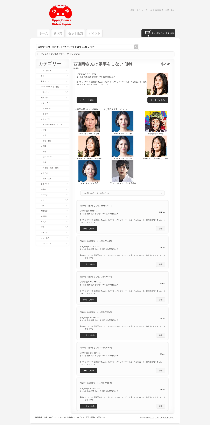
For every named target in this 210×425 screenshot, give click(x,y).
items (171, 33)
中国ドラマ (46, 81)
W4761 (77, 54)
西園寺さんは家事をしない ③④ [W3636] (96, 348)
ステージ (46, 195)
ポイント (94, 33)
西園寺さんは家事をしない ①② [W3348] (96, 383)
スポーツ (46, 200)
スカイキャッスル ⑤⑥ (89, 183)
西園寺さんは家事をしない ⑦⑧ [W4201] (96, 277)
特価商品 (38, 417)
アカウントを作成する (154, 10)
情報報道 (46, 216)
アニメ (45, 222)
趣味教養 (46, 211)
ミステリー (47, 119)
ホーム (43, 33)
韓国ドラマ (46, 233)
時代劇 (45, 173)
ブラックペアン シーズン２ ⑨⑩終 (122, 183)
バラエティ (46, 92)
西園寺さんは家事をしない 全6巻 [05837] (96, 206)
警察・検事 (47, 141)
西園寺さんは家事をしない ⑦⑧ (155, 158)
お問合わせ (100, 417)
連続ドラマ (59, 54)
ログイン (139, 10)
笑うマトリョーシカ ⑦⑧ (89, 134)
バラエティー (47, 71)
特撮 (44, 130)
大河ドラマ (47, 157)
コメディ (46, 103)
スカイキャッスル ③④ (122, 158)
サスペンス (47, 108)
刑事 (44, 146)
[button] (157, 100)
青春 (44, 135)
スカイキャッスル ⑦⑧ (122, 134)
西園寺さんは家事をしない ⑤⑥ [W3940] (96, 312)
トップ (40, 54)
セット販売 (75, 33)
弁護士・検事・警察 (51, 168)
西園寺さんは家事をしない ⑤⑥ (89, 158)
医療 (44, 152)
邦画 (44, 227)
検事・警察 (47, 179)
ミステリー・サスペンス (52, 125)
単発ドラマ (46, 184)
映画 (44, 76)
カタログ (48, 54)
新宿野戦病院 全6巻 (155, 134)
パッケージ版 (47, 243)
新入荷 (58, 33)
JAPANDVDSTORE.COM (164, 418)
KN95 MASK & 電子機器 (52, 87)
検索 (132, 10)
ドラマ (69, 54)
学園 (44, 162)
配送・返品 (170, 10)
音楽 (44, 206)
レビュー (52, 417)
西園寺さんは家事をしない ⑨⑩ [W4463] (96, 241)
